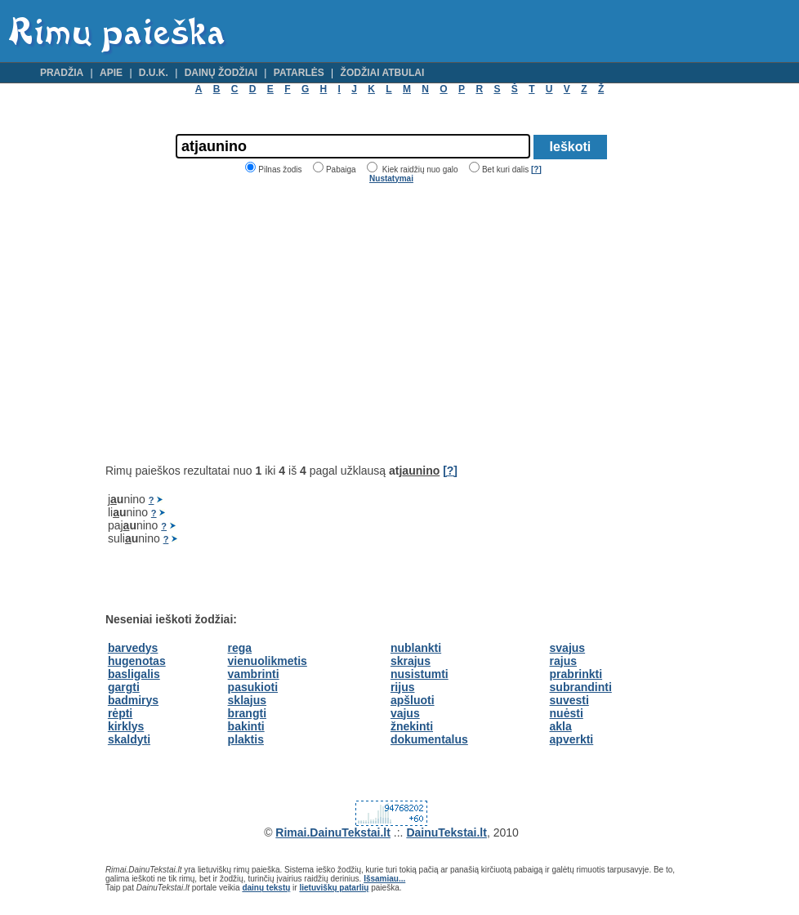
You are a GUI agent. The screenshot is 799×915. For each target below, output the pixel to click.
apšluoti (413, 700)
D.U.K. (153, 72)
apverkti (572, 739)
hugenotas (137, 660)
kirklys (126, 726)
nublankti (416, 647)
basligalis (134, 674)
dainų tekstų (266, 887)
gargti (124, 687)
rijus (403, 687)
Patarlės (299, 72)
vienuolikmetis (267, 660)
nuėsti (566, 713)
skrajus (411, 660)
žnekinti (412, 726)
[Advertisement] (242, 323)
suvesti (569, 700)
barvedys (133, 647)
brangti (247, 713)
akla (561, 726)
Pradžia (61, 72)
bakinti (246, 726)
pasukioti (253, 687)
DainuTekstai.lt (446, 832)
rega (240, 647)
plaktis (246, 739)
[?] (536, 169)
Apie (111, 72)
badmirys (133, 700)
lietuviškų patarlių (333, 887)
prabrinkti (576, 674)
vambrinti (253, 674)
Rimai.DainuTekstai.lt (333, 832)
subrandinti (581, 687)
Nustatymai (391, 178)
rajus (563, 660)
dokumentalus (429, 739)
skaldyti (129, 739)
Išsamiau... (384, 878)
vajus (405, 713)
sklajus (247, 700)
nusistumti (420, 674)
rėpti (120, 713)
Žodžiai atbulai (383, 72)
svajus (568, 647)
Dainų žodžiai (221, 72)
